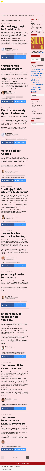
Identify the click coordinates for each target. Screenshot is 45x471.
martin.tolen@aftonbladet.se (10, 92)
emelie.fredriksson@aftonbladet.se (12, 217)
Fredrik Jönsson (8, 346)
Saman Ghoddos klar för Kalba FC (37, 106)
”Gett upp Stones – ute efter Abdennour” (14, 190)
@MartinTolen (11, 93)
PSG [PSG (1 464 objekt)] (38, 87)
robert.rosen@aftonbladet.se (11, 258)
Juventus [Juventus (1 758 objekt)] (38, 77)
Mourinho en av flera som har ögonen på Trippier (37, 117)
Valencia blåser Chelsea (10, 152)
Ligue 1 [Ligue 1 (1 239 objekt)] (35, 79)
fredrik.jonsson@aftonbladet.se (11, 347)
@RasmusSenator (11, 50)
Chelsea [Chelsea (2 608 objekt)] (38, 75)
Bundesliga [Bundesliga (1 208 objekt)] (33, 75)
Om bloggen (31, 15)
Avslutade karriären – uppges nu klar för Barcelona (36, 110)
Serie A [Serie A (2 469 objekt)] (40, 89)
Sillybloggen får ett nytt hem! (37, 102)
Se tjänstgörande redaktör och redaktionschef (12, 466)
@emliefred (10, 218)
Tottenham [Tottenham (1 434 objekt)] (34, 91)
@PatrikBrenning (11, 172)
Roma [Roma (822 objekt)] (37, 89)
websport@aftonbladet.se (37, 69)
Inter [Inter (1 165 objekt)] (35, 77)
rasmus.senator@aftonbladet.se (11, 49)
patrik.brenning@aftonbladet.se (11, 171)
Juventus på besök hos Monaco (12, 276)
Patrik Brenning (8, 170)
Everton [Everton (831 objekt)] (32, 77)
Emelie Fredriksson (9, 216)
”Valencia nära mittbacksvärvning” (13, 235)
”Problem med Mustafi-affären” (11, 67)
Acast (38, 53)
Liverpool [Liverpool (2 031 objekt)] (39, 79)
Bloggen (4, 15)
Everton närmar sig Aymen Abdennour (13, 111)
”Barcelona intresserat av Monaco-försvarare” (14, 420)
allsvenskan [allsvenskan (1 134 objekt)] (33, 71)
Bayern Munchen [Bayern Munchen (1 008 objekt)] (40, 73)
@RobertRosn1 (11, 259)
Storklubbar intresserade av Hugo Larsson (37, 114)
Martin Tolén (8, 91)
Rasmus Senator (8, 48)
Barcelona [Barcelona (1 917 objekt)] (34, 73)
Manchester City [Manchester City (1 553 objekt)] (35, 80)
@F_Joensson (10, 348)
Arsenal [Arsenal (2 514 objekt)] (38, 71)
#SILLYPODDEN (10, 15)
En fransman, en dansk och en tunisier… (11, 316)
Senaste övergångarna (21, 15)
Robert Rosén (8, 257)
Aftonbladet (41, 52)
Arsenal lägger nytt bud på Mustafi (13, 27)
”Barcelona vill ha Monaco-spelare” (12, 367)
